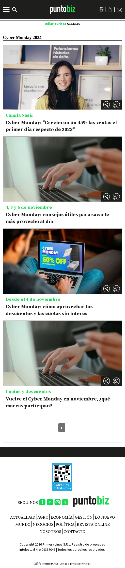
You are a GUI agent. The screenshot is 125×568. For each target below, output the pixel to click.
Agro (42, 517)
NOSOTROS (50, 531)
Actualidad (22, 517)
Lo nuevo (105, 517)
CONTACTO (74, 531)
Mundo (23, 524)
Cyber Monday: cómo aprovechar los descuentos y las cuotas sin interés (49, 310)
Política (65, 524)
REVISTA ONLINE (93, 524)
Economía (62, 517)
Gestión (84, 517)
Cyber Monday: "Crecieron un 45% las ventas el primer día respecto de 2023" (61, 126)
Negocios (43, 524)
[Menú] (7, 9)
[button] (116, 105)
